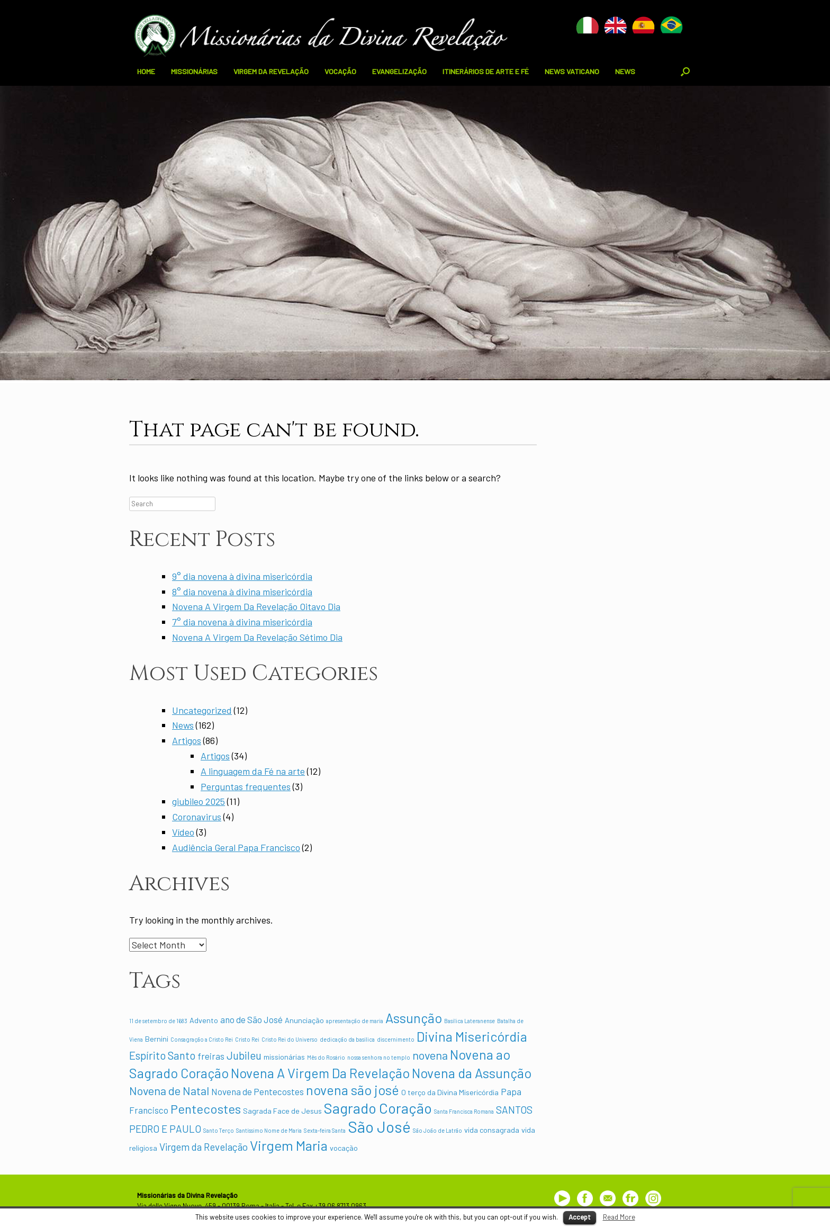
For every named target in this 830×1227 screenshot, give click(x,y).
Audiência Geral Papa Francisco (236, 847)
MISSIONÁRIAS (194, 71)
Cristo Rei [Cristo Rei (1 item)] (247, 1039)
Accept (580, 1217)
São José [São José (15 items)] (379, 1126)
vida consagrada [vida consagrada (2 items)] (491, 1129)
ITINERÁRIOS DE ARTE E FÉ (486, 71)
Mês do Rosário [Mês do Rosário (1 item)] (326, 1057)
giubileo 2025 (198, 801)
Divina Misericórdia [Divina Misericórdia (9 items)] (472, 1036)
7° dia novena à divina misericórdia (242, 622)
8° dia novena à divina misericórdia (242, 591)
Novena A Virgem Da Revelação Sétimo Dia (257, 637)
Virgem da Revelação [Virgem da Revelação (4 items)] (203, 1147)
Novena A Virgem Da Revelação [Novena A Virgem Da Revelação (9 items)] (320, 1073)
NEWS (625, 71)
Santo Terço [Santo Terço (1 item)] (218, 1130)
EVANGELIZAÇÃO (399, 71)
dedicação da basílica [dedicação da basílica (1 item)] (347, 1039)
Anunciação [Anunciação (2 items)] (304, 1020)
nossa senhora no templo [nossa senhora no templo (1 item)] (378, 1057)
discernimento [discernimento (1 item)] (395, 1039)
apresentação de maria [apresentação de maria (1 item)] (354, 1020)
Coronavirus (196, 816)
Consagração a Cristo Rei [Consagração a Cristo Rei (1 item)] (201, 1039)
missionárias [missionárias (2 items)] (284, 1056)
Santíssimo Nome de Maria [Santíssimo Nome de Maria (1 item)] (269, 1130)
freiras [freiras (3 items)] (210, 1056)
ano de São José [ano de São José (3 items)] (251, 1019)
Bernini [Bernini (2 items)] (156, 1038)
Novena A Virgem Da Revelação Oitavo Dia (256, 606)
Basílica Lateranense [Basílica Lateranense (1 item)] (469, 1020)
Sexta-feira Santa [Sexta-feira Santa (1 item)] (325, 1130)
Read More (619, 1217)
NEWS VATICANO (572, 71)
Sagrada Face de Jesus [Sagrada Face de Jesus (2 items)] (282, 1110)
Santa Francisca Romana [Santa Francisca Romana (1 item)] (464, 1111)
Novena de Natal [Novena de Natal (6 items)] (169, 1090)
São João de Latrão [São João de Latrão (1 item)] (437, 1130)
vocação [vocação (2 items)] (344, 1147)
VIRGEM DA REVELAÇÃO (271, 71)
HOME (146, 71)
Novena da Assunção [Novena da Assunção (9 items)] (471, 1073)
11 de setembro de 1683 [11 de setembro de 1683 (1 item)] (158, 1020)
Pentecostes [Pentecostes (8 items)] (205, 1108)
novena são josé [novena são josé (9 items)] (352, 1090)
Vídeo (183, 832)
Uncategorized (202, 710)
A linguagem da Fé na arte (253, 771)
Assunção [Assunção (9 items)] (413, 1018)
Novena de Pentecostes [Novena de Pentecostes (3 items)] (257, 1091)
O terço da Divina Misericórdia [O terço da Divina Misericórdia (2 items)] (450, 1092)
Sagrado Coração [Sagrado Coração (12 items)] (378, 1107)
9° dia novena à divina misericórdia (242, 576)
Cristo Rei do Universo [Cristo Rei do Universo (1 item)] (289, 1039)
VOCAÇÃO (340, 71)
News (183, 725)
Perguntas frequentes (246, 786)
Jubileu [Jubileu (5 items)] (244, 1055)
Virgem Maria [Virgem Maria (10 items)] (289, 1145)
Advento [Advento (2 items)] (204, 1020)
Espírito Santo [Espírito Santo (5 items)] (162, 1055)
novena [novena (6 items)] (430, 1055)
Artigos (186, 740)
